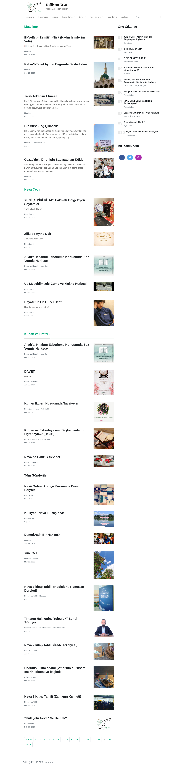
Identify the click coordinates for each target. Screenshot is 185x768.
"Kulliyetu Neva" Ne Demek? (45, 718)
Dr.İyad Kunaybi (30, 439)
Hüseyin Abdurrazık (131, 62)
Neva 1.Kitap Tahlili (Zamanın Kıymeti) (52, 696)
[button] (122, 157)
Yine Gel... (31, 553)
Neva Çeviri (128, 43)
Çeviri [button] (81, 17)
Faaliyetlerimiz (129, 95)
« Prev (29, 739)
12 (88, 739)
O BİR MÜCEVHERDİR (135, 58)
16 (110, 739)
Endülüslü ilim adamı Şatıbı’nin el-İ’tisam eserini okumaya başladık (54, 670)
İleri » (28, 744)
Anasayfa (30, 17)
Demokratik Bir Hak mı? (42, 534)
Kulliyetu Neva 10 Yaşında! (44, 513)
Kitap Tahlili (112, 17)
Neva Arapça (29, 495)
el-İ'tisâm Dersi (30, 677)
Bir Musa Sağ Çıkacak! (41, 126)
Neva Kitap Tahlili (31, 596)
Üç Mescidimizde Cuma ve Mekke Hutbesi (55, 283)
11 (82, 739)
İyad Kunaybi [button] (96, 17)
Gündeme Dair (38, 143)
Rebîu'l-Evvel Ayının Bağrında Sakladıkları (55, 64)
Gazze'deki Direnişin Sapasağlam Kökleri (55, 159)
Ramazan (37, 559)
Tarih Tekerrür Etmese (40, 96)
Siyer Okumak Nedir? (134, 122)
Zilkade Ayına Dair (133, 49)
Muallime (124, 17)
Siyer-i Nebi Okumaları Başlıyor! (142, 131)
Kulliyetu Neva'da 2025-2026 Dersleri (142, 91)
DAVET (29, 371)
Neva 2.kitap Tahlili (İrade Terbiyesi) (50, 645)
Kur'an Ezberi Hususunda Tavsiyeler (51, 403)
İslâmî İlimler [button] (68, 17)
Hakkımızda (43, 17)
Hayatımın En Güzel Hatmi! (44, 302)
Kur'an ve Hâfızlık (130, 86)
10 (77, 739)
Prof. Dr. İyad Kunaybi (132, 116)
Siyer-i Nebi (128, 126)
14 (99, 739)
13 (93, 739)
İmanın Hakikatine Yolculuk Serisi (37, 628)
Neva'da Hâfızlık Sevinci (42, 457)
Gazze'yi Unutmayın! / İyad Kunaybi (141, 113)
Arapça (55, 17)
